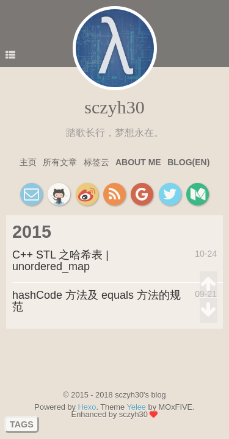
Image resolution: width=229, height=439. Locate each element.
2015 (31, 231)
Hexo (87, 407)
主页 (28, 162)
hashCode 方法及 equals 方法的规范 (96, 301)
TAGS (22, 424)
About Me (138, 162)
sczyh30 (114, 107)
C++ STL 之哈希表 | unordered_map (60, 261)
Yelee (136, 407)
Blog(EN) (188, 162)
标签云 (96, 162)
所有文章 (60, 162)
